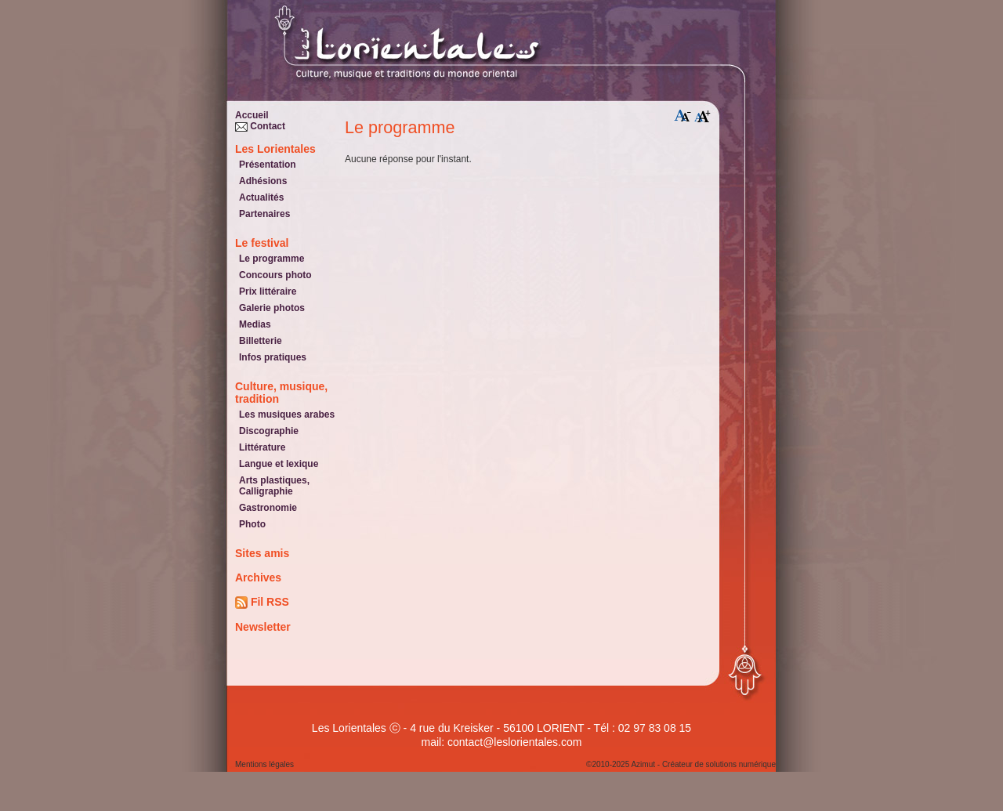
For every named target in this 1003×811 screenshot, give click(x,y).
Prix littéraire (267, 291)
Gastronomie (268, 507)
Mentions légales (264, 764)
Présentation (267, 164)
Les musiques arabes (287, 414)
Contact (260, 126)
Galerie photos (272, 307)
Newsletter (263, 627)
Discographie (269, 430)
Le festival (261, 243)
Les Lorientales (275, 149)
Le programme (271, 258)
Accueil (252, 115)
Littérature (262, 447)
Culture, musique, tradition (281, 392)
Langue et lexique (278, 463)
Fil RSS (262, 602)
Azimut (643, 764)
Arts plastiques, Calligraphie (274, 486)
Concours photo (275, 275)
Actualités (261, 197)
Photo (252, 524)
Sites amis (262, 553)
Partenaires (264, 213)
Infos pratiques (272, 357)
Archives (258, 577)
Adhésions (263, 181)
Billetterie (260, 340)
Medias (255, 324)
